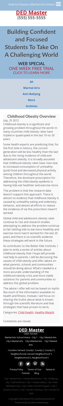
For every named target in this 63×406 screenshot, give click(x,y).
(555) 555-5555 (31, 17)
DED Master (31, 12)
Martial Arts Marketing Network (39, 398)
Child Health (25, 312)
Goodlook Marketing (38, 402)
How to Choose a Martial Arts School (31, 4)
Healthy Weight (44, 312)
